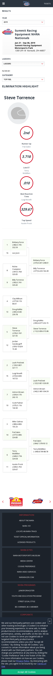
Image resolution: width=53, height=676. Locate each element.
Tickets (47, 3)
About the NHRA (26, 520)
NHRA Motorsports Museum (26, 555)
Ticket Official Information (26, 536)
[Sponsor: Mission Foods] (16, 501)
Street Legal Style (26, 601)
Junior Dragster (26, 590)
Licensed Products (26, 542)
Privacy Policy (22, 661)
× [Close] (50, 621)
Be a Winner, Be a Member (26, 607)
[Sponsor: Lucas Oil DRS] (37, 501)
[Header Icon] (3, 3)
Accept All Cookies (26, 672)
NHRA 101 (26, 526)
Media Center (26, 561)
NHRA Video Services (26, 571)
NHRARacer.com (26, 577)
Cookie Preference (26, 566)
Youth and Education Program (26, 596)
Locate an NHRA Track (26, 531)
